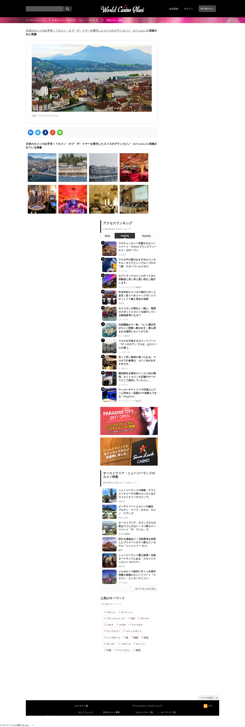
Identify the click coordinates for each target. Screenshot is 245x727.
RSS (208, 705)
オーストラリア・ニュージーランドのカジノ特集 (129, 475)
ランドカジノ (113, 631)
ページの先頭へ (207, 698)
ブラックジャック (115, 618)
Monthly (146, 235)
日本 (132, 618)
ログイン (188, 8)
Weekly (125, 235)
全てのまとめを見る (145, 588)
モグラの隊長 (124, 534)
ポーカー (145, 618)
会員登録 (173, 8)
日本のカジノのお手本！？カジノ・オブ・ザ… (76, 20)
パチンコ (125, 643)
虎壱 (120, 550)
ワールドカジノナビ (36, 20)
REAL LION (123, 517)
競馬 (138, 650)
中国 (108, 650)
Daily (107, 235)
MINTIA (121, 501)
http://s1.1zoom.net (48, 115)
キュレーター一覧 (144, 712)
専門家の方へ (207, 8)
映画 (146, 637)
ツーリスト (123, 582)
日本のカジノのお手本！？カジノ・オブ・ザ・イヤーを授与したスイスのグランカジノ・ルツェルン (86, 30)
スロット (111, 612)
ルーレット (127, 612)
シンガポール (113, 637)
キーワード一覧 (168, 712)
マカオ (122, 624)
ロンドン (140, 643)
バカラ (109, 624)
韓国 (136, 637)
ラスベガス (137, 624)
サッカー (111, 643)
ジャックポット (134, 631)
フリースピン (123, 650)
